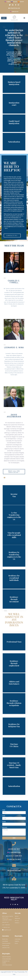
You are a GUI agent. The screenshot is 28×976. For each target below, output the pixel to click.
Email (3, 816)
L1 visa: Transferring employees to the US (14, 516)
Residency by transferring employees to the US (14, 555)
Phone (4, 821)
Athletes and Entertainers (14, 682)
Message (4, 827)
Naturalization (14, 141)
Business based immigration (14, 83)
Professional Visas (14, 641)
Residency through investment (14, 599)
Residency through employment (14, 663)
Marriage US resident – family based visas (14, 765)
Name (3, 810)
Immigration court (14, 103)
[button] (4, 18)
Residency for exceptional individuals (14, 577)
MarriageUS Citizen (14, 745)
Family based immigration (14, 122)
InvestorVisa (14, 495)
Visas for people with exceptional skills (14, 534)
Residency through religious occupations (14, 702)
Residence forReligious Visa (14, 725)
